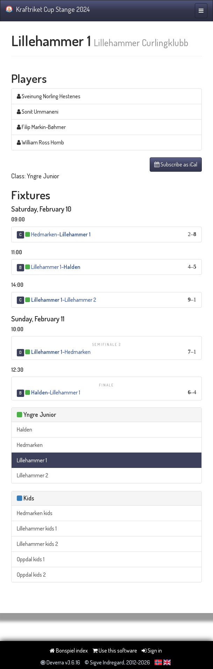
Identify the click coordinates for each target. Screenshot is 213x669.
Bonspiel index (69, 650)
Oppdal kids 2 (31, 574)
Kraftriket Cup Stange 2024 (48, 9)
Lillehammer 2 (32, 475)
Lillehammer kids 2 (37, 543)
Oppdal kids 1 (30, 559)
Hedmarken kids (34, 513)
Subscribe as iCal (175, 164)
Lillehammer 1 (32, 460)
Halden (24, 429)
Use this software (114, 650)
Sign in (152, 650)
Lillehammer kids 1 (37, 528)
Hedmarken (30, 444)
